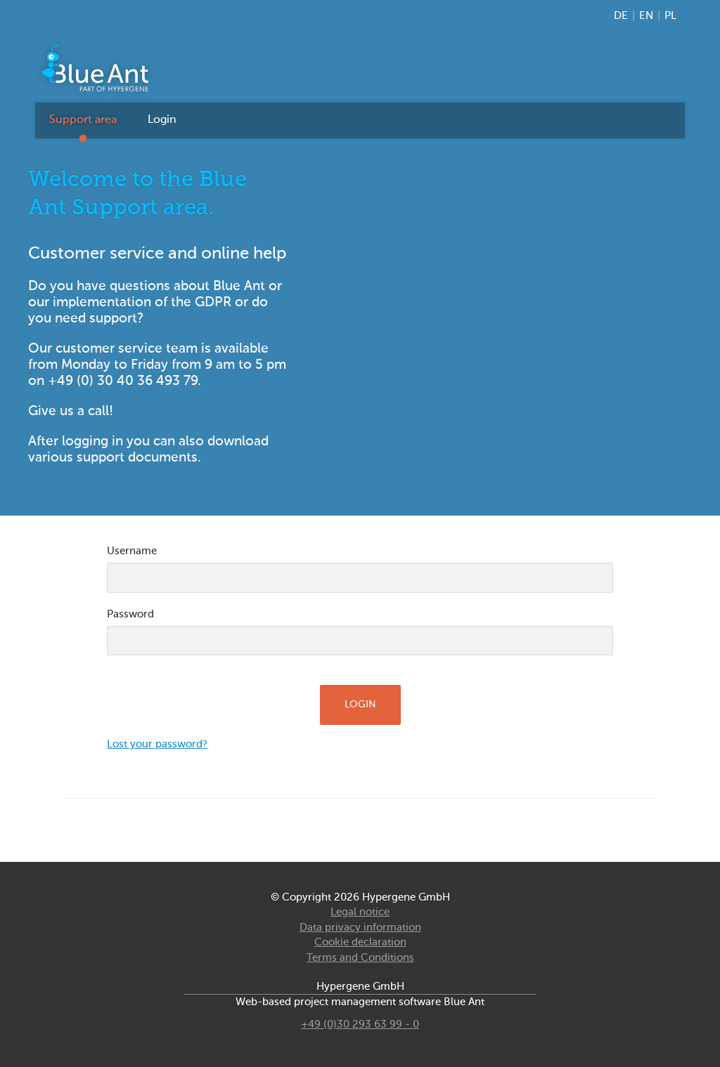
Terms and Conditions (360, 958)
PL (670, 16)
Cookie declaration (360, 942)
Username (132, 551)
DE (621, 16)
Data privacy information (360, 927)
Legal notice (360, 912)
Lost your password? (157, 744)
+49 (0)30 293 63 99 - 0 (360, 1024)
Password (130, 614)
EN (646, 16)
